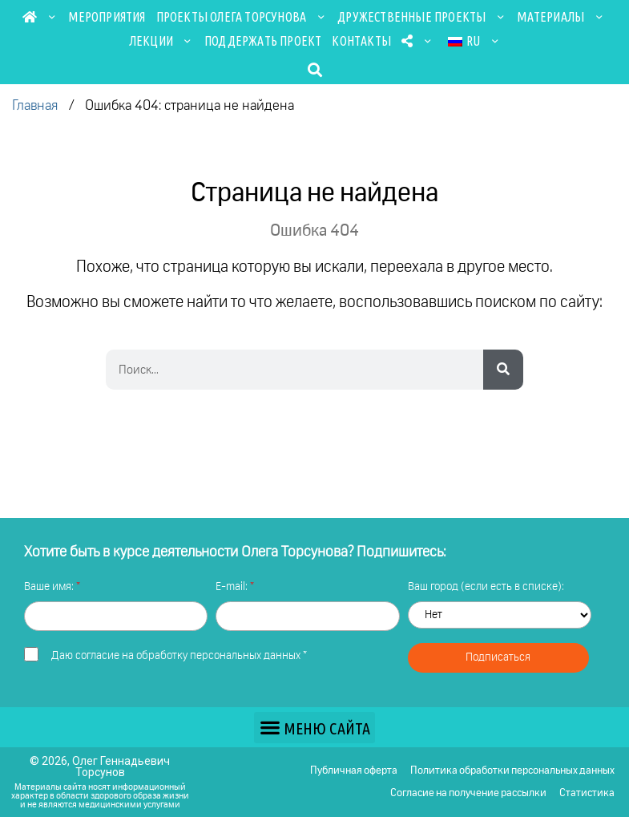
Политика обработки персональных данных (512, 771)
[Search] (503, 370)
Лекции (161, 41)
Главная (35, 106)
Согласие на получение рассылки (468, 793)
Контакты (361, 41)
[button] (314, 69)
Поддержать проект (262, 41)
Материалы (561, 17)
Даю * (179, 655)
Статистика (587, 793)
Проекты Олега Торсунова (242, 17)
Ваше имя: (50, 587)
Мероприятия (106, 17)
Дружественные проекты (421, 17)
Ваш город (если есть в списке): (486, 587)
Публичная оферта (353, 771)
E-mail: (233, 587)
